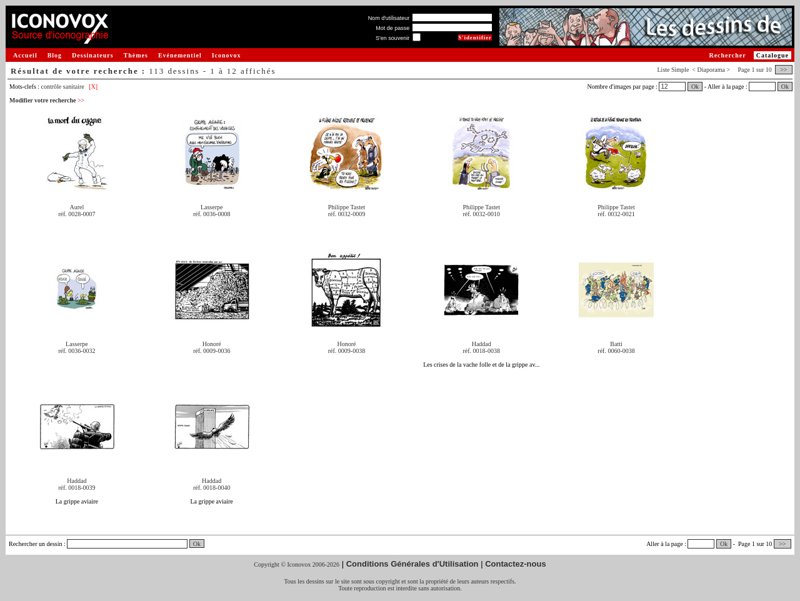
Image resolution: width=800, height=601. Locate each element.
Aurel (77, 207)
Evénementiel (180, 55)
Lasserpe (212, 207)
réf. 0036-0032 (76, 350)
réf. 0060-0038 (616, 350)
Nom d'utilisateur (389, 18)
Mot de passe (392, 28)
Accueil (25, 55)
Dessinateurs (92, 55)
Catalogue (772, 55)
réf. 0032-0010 (481, 214)
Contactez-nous (515, 564)
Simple (680, 69)
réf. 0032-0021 (616, 214)
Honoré (211, 343)
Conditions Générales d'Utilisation (412, 564)
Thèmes (136, 55)
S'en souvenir (392, 38)
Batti (616, 343)
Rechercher (727, 55)
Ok (695, 86)
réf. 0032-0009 (346, 214)
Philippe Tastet (346, 207)
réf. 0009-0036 (211, 350)
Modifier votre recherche (46, 100)
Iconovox (226, 55)
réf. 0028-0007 (76, 214)
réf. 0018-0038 (481, 350)
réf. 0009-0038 (346, 350)
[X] (93, 86)
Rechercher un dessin (35, 543)
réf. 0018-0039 (76, 487)
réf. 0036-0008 (211, 214)
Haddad (481, 343)
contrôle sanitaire (62, 86)
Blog (55, 55)
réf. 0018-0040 (211, 487)
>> (784, 69)
